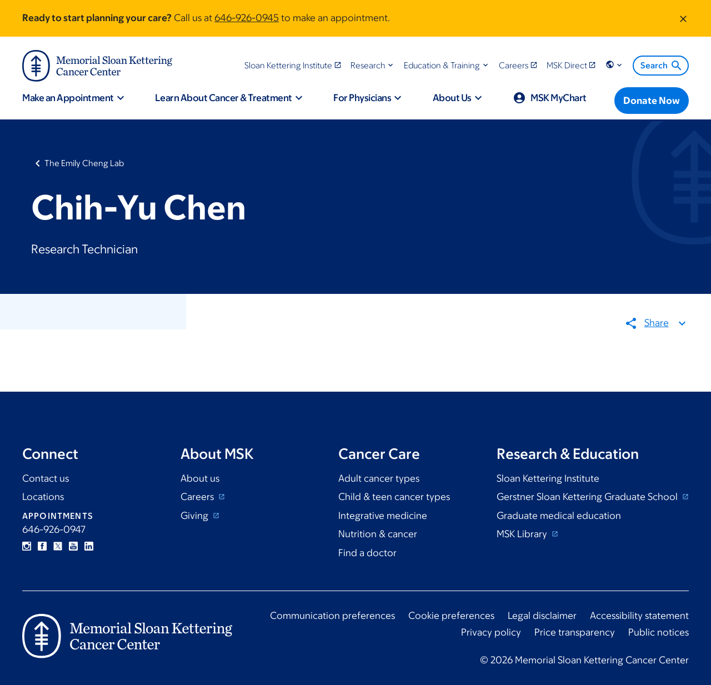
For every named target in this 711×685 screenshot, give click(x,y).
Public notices (658, 632)
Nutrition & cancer (377, 533)
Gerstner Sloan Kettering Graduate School (588, 496)
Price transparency (574, 632)
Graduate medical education (559, 515)
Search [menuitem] (661, 65)
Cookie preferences (451, 615)
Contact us (45, 478)
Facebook (42, 546)
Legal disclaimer (542, 615)
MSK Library (523, 533)
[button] (373, 65)
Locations (43, 496)
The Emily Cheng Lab (84, 163)
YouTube (73, 546)
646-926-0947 (54, 529)
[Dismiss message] (683, 18)
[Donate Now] (651, 100)
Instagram (26, 546)
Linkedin (88, 546)
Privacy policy (491, 632)
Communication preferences (332, 615)
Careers (198, 496)
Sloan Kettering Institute (548, 478)
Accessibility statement (639, 615)
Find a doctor (367, 552)
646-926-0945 (246, 17)
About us (200, 478)
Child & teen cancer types (394, 496)
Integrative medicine (382, 515)
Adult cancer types (378, 478)
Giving (196, 515)
